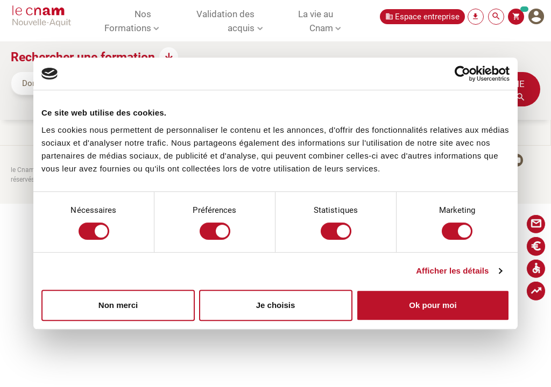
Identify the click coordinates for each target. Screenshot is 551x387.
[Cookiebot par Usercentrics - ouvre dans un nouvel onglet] (462, 74)
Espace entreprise (427, 16)
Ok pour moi (432, 305)
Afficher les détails (452, 270)
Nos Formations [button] (127, 20)
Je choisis (275, 305)
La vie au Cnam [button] (315, 20)
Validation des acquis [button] (225, 20)
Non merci (118, 305)
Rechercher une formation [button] (83, 56)
